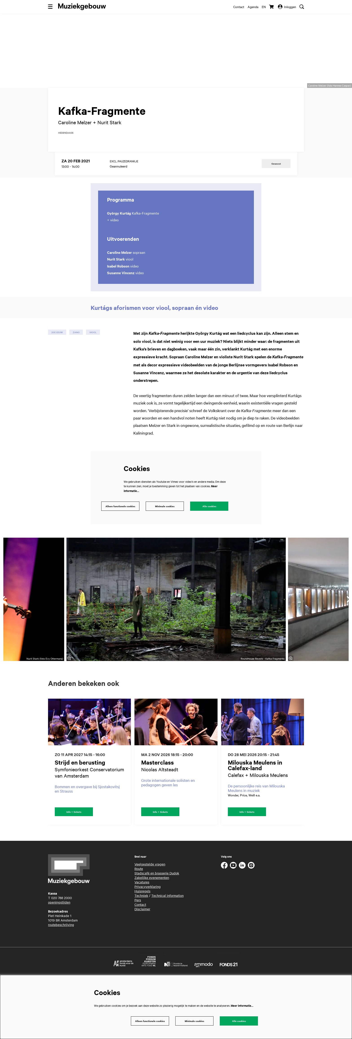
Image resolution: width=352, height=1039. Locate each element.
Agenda (253, 6)
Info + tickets (74, 859)
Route (138, 917)
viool (93, 378)
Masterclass (157, 810)
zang (76, 378)
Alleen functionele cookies (119, 553)
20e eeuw (57, 378)
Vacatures (141, 930)
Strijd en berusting (80, 810)
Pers (137, 948)
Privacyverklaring (147, 934)
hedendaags (65, 179)
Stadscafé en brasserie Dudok (156, 921)
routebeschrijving (61, 973)
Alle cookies (209, 553)
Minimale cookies (165, 553)
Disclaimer (142, 957)
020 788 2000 (61, 946)
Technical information (167, 943)
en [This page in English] (264, 7)
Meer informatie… (242, 1004)
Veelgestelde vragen (149, 912)
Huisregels (142, 939)
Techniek (141, 943)
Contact (238, 6)
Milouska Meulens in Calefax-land (255, 812)
